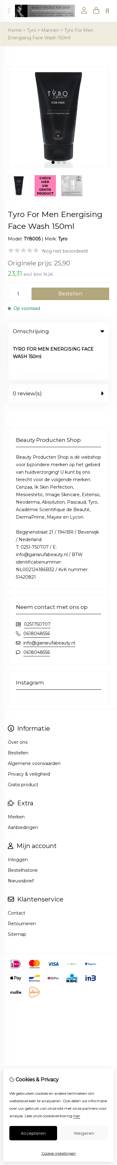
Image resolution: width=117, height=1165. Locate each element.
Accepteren (33, 1133)
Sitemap (17, 894)
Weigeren (84, 1133)
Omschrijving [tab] (58, 331)
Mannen (50, 30)
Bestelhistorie (23, 830)
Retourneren (22, 884)
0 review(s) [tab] (58, 354)
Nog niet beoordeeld (65, 251)
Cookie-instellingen (58, 1153)
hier (76, 1115)
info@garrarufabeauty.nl (49, 603)
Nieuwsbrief (21, 841)
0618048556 (36, 594)
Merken (16, 777)
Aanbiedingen (23, 788)
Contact (16, 873)
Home (15, 30)
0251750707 (37, 584)
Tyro (31, 30)
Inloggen (18, 820)
